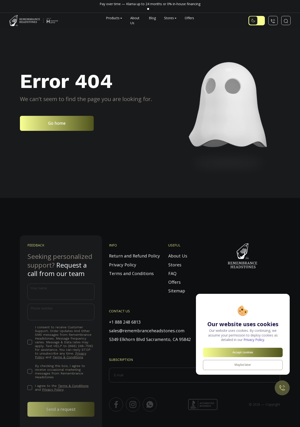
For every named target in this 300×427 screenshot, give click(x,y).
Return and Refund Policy (134, 256)
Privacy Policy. (254, 339)
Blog (152, 18)
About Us (177, 256)
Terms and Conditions (131, 273)
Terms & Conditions (67, 357)
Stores (169, 18)
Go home (57, 123)
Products (113, 18)
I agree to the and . (62, 387)
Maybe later (243, 365)
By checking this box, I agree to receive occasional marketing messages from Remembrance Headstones (60, 371)
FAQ (172, 273)
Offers (189, 18)
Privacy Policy (52, 389)
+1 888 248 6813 (125, 322)
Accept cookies (242, 352)
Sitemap (176, 291)
